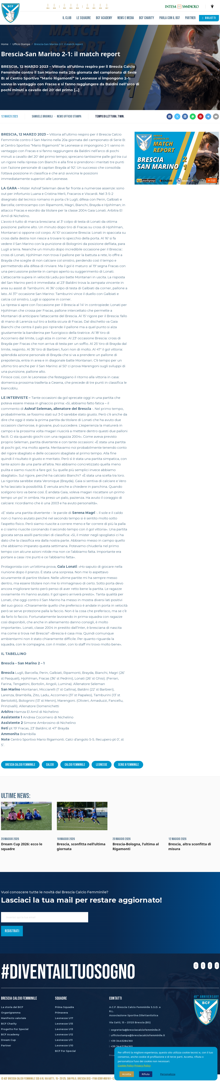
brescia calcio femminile (20, 765)
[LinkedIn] (185, 117)
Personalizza (167, 1074)
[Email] (216, 117)
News (60, 116)
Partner (190, 18)
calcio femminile (75, 765)
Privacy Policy (142, 1065)
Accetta (126, 1074)
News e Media (125, 18)
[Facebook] (170, 117)
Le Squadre (83, 18)
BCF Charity (146, 18)
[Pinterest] (200, 117)
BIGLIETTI (209, 18)
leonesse (101, 765)
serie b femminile (128, 765)
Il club (67, 18)
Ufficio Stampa (21, 44)
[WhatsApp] (193, 117)
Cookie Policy (126, 1065)
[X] (177, 117)
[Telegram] (208, 117)
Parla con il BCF (169, 18)
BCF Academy (104, 18)
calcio (50, 765)
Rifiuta (146, 1074)
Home (4, 44)
